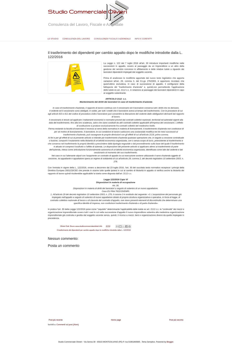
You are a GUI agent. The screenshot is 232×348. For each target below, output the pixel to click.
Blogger (170, 342)
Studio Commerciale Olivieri (87, 11)
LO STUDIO (52, 38)
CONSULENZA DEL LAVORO (76, 38)
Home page (116, 320)
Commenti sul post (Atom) (67, 324)
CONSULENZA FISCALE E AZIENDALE (112, 38)
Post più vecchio (176, 320)
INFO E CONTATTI (143, 38)
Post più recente (56, 320)
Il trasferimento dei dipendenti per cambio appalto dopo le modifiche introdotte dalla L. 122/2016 (94, 230)
